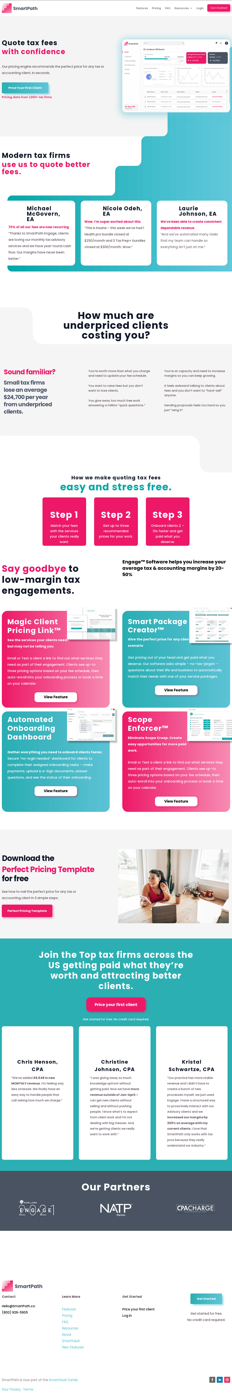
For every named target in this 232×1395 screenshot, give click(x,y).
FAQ (167, 8)
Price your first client (116, 1006)
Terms (28, 1391)
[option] (40, 233)
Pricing (156, 8)
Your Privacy (11, 1391)
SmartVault (71, 1343)
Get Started (218, 8)
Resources (181, 8)
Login (200, 8)
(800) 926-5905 (15, 1314)
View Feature (55, 697)
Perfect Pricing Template (27, 911)
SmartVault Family (63, 1382)
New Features (73, 1349)
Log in (127, 1317)
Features (142, 8)
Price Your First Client (25, 88)
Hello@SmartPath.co (18, 1308)
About (66, 1336)
